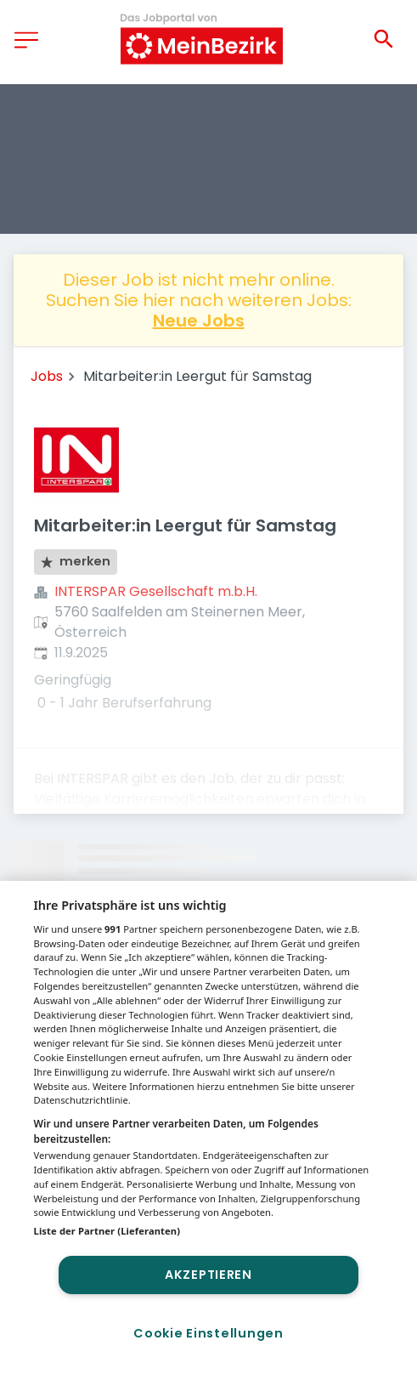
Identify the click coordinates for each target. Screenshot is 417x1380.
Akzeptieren (208, 1274)
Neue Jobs (199, 320)
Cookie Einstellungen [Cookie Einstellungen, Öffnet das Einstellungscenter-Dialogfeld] (208, 1333)
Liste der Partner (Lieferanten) (107, 1230)
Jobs (47, 376)
